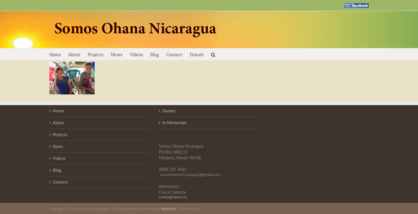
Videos (59, 158)
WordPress (168, 208)
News (58, 146)
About (58, 122)
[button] (213, 54)
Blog (57, 170)
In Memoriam (174, 122)
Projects (60, 134)
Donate (169, 111)
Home (58, 111)
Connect (60, 182)
